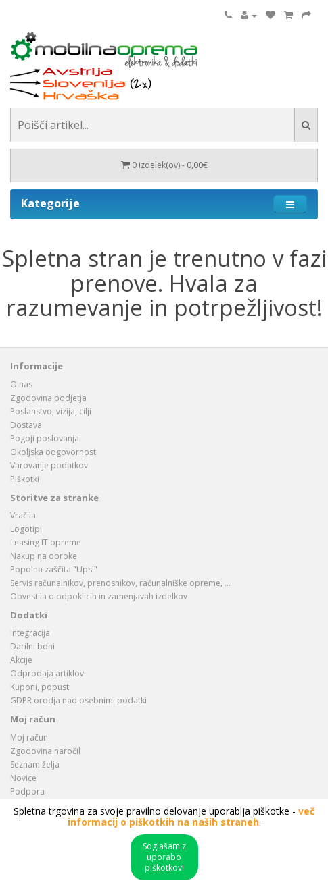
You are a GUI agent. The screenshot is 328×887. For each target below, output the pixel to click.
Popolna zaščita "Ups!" (53, 569)
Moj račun (29, 737)
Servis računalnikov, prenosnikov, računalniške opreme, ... (120, 583)
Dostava (26, 425)
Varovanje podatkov (49, 465)
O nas (21, 384)
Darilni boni (32, 646)
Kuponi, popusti (40, 687)
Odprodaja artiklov (47, 673)
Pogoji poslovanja (44, 438)
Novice (23, 778)
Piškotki (24, 479)
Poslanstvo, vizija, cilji (50, 411)
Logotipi (26, 529)
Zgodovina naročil (45, 751)
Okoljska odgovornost (53, 452)
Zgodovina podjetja (48, 398)
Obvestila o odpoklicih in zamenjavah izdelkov (98, 596)
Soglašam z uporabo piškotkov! (164, 856)
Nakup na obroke (43, 556)
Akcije (21, 660)
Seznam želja (35, 764)
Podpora (27, 791)
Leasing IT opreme (45, 542)
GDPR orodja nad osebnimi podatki (78, 700)
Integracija (30, 633)
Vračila (23, 515)
